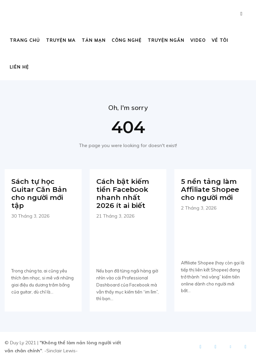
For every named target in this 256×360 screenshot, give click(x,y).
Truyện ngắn (166, 40)
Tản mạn (94, 40)
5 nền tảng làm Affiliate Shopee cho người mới (209, 189)
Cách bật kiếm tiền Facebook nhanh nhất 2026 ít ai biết (126, 192)
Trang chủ (25, 40)
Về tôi (220, 40)
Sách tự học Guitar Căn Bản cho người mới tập (38, 192)
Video (198, 40)
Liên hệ (19, 67)
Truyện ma (61, 40)
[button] (241, 13)
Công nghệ (127, 40)
